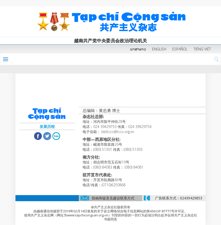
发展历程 (47, 126)
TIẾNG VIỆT (202, 49)
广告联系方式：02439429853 (178, 198)
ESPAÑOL (180, 49)
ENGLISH (159, 49)
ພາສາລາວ (138, 49)
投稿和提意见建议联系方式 (113, 198)
